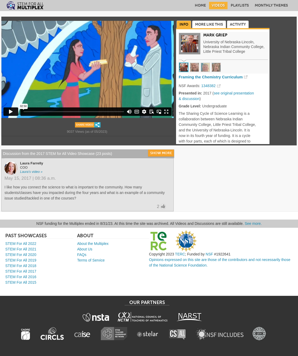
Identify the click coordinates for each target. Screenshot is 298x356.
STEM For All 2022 (20, 243)
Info (183, 24)
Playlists (240, 5)
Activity (238, 24)
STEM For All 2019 (20, 260)
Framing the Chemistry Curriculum (211, 77)
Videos (218, 5)
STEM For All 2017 (20, 271)
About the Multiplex (92, 243)
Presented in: (190, 93)
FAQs (81, 255)
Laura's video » (31, 172)
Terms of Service (91, 260)
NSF (209, 254)
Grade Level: (190, 106)
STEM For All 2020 (20, 255)
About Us (84, 249)
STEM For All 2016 (20, 277)
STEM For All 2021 (20, 249)
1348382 (208, 86)
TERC (180, 254)
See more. (253, 223)
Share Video (84, 124)
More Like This (209, 24)
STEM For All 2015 (20, 282)
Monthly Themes (271, 5)
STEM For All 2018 (20, 266)
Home (200, 5)
